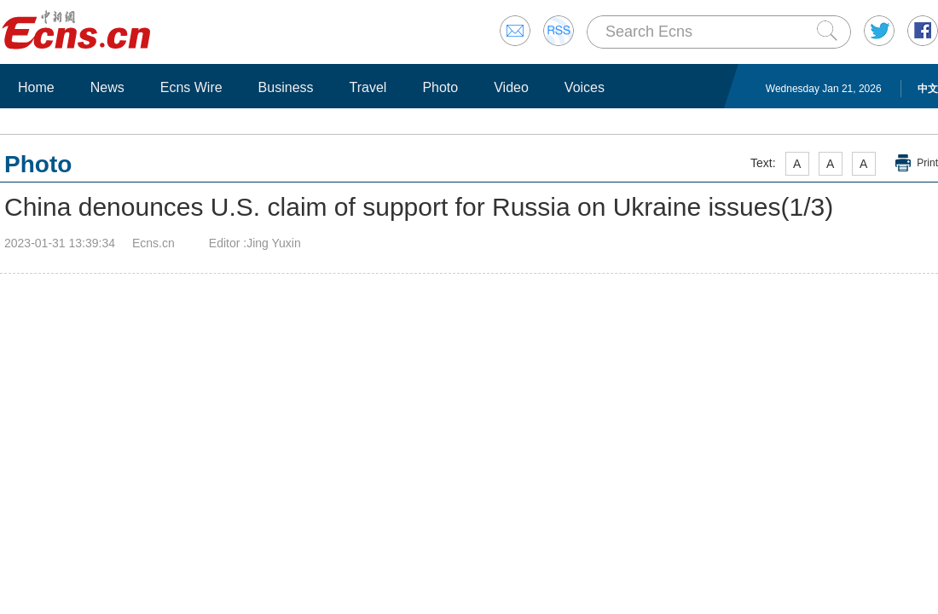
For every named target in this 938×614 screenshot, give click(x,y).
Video (511, 87)
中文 (928, 89)
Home (36, 87)
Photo (440, 87)
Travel (368, 87)
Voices (585, 87)
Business (286, 87)
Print (927, 163)
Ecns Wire (191, 87)
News (107, 87)
